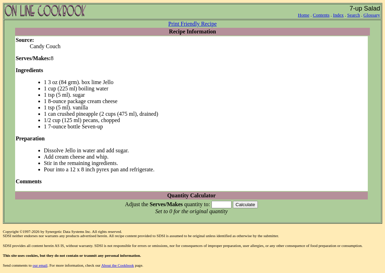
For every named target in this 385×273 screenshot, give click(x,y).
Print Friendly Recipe (192, 24)
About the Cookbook (117, 265)
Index (338, 15)
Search (353, 15)
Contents (321, 15)
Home (303, 15)
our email (40, 265)
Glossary (372, 15)
